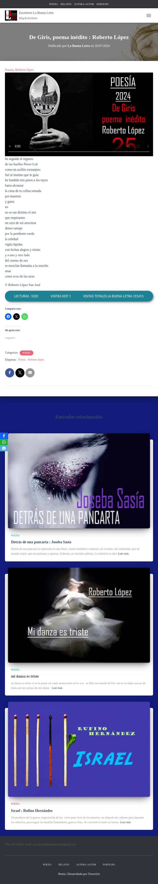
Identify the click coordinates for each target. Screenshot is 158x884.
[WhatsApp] (4, 442)
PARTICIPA (102, 4)
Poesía (9, 69)
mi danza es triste (25, 676)
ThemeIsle (94, 874)
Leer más (123, 553)
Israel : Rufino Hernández (32, 811)
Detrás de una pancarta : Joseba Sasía (41, 542)
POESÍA (53, 4)
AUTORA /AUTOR (84, 4)
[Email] (4, 448)
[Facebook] (4, 436)
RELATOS (65, 4)
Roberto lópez (24, 69)
